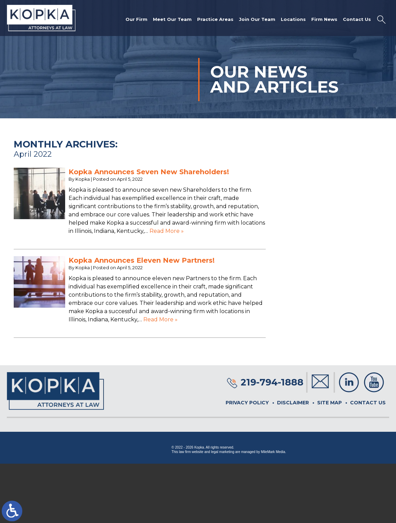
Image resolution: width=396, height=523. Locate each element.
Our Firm (136, 19)
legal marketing (222, 452)
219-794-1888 (272, 382)
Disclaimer (293, 403)
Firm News (324, 19)
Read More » (166, 231)
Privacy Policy (247, 403)
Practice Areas (215, 19)
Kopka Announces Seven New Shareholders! (149, 172)
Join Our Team (257, 19)
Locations (293, 19)
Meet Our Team (172, 19)
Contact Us (357, 19)
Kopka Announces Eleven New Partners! (142, 260)
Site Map (329, 403)
